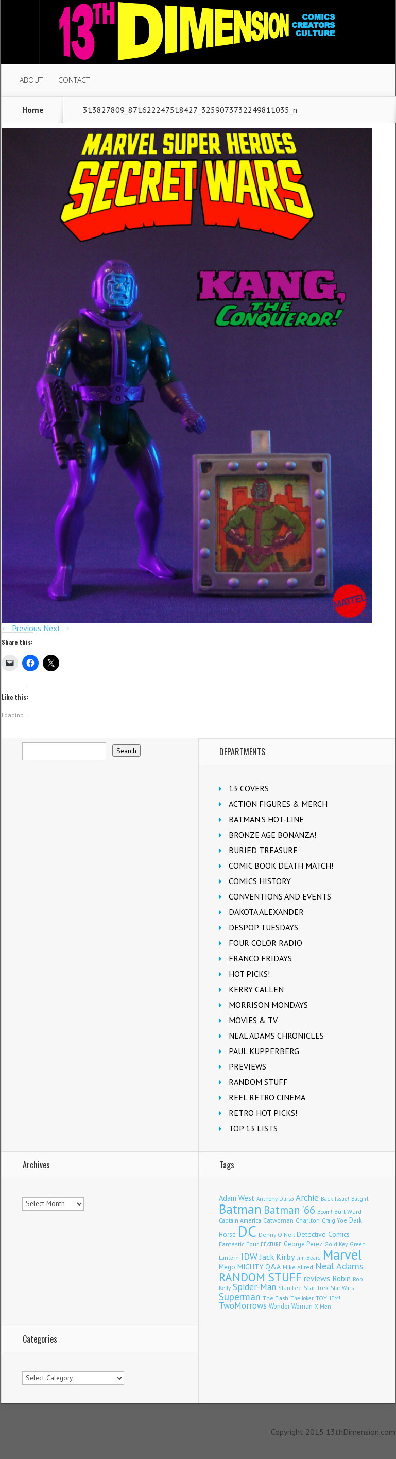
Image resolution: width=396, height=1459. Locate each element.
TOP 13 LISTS (253, 1128)
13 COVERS (249, 788)
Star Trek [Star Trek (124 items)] (316, 1287)
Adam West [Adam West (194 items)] (236, 1198)
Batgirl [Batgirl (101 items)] (359, 1198)
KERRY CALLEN (256, 989)
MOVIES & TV (253, 1020)
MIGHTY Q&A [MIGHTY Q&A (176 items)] (259, 1266)
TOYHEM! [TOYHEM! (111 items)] (328, 1298)
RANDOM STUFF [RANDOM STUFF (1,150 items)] (260, 1276)
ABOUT (31, 80)
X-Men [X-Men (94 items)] (323, 1306)
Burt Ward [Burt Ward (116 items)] (347, 1211)
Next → (57, 628)
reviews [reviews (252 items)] (317, 1278)
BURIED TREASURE (263, 850)
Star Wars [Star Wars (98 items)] (342, 1288)
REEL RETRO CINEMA (267, 1097)
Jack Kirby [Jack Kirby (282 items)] (277, 1256)
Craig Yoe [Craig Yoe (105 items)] (334, 1220)
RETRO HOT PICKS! (263, 1113)
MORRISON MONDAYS (268, 1004)
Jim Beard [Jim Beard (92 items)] (309, 1257)
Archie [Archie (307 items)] (307, 1197)
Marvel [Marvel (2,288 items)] (342, 1254)
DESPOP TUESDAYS (263, 927)
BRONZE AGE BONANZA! (272, 834)
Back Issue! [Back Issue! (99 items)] (335, 1198)
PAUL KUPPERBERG (264, 1051)
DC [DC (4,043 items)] (247, 1231)
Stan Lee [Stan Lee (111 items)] (290, 1288)
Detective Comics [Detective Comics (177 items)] (323, 1234)
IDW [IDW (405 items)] (249, 1256)
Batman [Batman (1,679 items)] (240, 1208)
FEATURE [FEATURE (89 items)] (271, 1244)
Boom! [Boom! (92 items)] (324, 1211)
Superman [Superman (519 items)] (240, 1296)
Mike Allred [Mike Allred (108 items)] (298, 1267)
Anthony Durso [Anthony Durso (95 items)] (275, 1198)
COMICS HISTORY (260, 881)
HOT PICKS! (249, 974)
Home (33, 110)
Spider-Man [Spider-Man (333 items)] (254, 1287)
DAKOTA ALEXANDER (266, 912)
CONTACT (74, 80)
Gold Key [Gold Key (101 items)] (336, 1244)
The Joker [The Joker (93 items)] (302, 1298)
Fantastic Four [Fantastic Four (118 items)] (239, 1244)
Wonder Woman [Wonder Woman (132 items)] (291, 1306)
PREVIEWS (247, 1066)
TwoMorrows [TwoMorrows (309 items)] (243, 1305)
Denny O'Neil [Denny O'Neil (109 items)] (277, 1235)
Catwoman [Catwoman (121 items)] (278, 1220)
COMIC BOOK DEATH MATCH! (281, 865)
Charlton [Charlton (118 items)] (308, 1220)
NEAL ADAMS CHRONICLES (276, 1035)
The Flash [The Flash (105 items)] (275, 1298)
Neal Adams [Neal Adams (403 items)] (339, 1266)
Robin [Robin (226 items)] (341, 1278)
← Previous (21, 628)
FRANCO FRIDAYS (260, 958)
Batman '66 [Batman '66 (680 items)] (289, 1210)
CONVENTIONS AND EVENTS (280, 896)
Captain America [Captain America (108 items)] (240, 1220)
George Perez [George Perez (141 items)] (303, 1244)
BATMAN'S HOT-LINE (266, 819)
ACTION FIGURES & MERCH (278, 804)
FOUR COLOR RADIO (265, 943)
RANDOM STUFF (258, 1082)
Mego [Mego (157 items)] (227, 1266)
